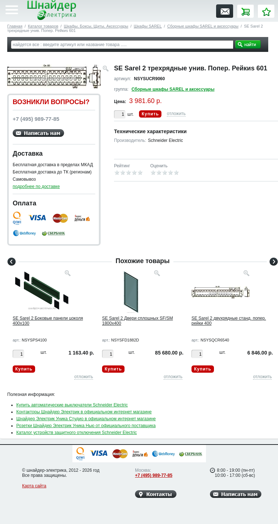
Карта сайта (34, 485)
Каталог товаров (43, 26)
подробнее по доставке (36, 186)
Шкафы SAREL (147, 26)
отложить (176, 113)
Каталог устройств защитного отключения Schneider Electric (76, 432)
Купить (150, 113)
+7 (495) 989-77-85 (153, 475)
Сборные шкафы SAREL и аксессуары (203, 26)
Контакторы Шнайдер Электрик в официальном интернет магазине (84, 411)
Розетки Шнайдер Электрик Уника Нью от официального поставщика (86, 425)
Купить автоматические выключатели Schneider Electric (72, 405)
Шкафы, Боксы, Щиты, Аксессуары (96, 26)
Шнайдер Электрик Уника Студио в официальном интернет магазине (86, 418)
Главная (14, 26)
